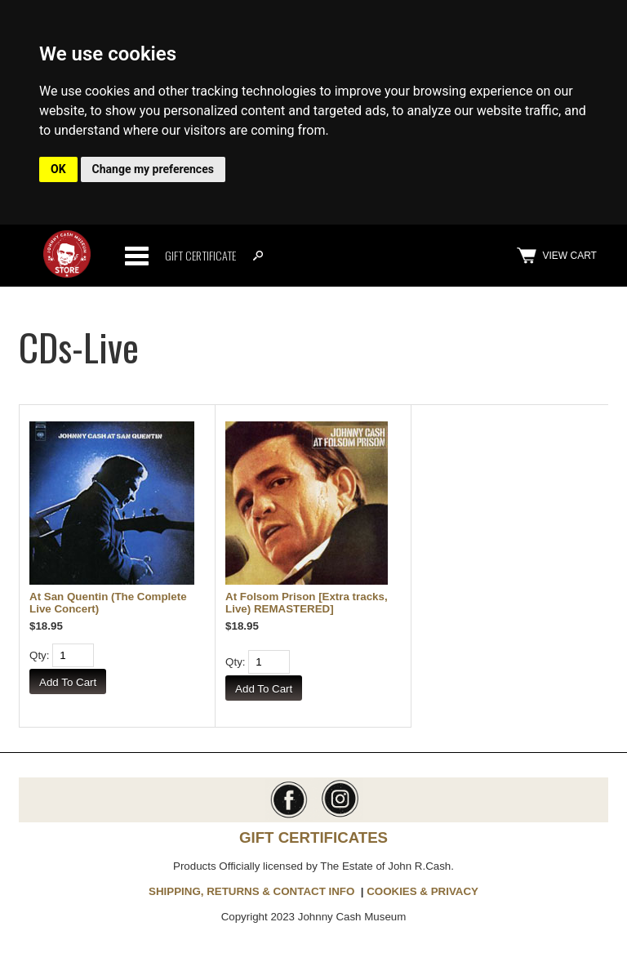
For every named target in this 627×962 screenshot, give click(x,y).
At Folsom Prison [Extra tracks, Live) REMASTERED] (306, 602)
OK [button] (58, 169)
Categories (136, 256)
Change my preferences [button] (153, 169)
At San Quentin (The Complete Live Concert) (108, 602)
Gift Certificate (200, 255)
